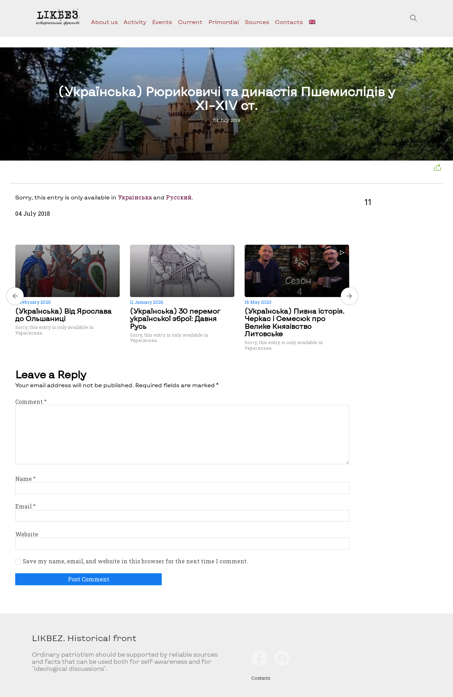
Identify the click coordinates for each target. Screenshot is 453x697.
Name (25, 478)
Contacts (289, 21)
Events (162, 21)
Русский (178, 197)
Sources (257, 21)
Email (25, 506)
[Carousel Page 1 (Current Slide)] (180, 243)
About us (104, 21)
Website (26, 534)
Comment (30, 401)
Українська (135, 197)
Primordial (223, 21)
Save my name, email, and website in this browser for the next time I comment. (135, 561)
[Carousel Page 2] (184, 243)
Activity (135, 21)
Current (190, 21)
